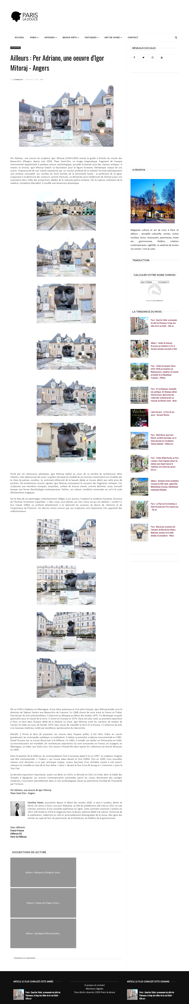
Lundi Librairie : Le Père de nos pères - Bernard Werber (162, 413)
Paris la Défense (18, 837)
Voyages (50, 37)
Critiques (92, 37)
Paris (34, 37)
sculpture (15, 48)
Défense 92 (16, 834)
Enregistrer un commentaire (24, 927)
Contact (133, 37)
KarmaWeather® (158, 301)
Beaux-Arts (71, 37)
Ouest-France (17, 830)
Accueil (19, 37)
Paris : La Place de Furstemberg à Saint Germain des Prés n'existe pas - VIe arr (164, 506)
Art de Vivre (113, 37)
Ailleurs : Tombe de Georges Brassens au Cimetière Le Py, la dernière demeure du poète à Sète (164, 345)
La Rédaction (18, 79)
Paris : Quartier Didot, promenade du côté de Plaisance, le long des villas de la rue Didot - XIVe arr (164, 322)
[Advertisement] (125, 11)
